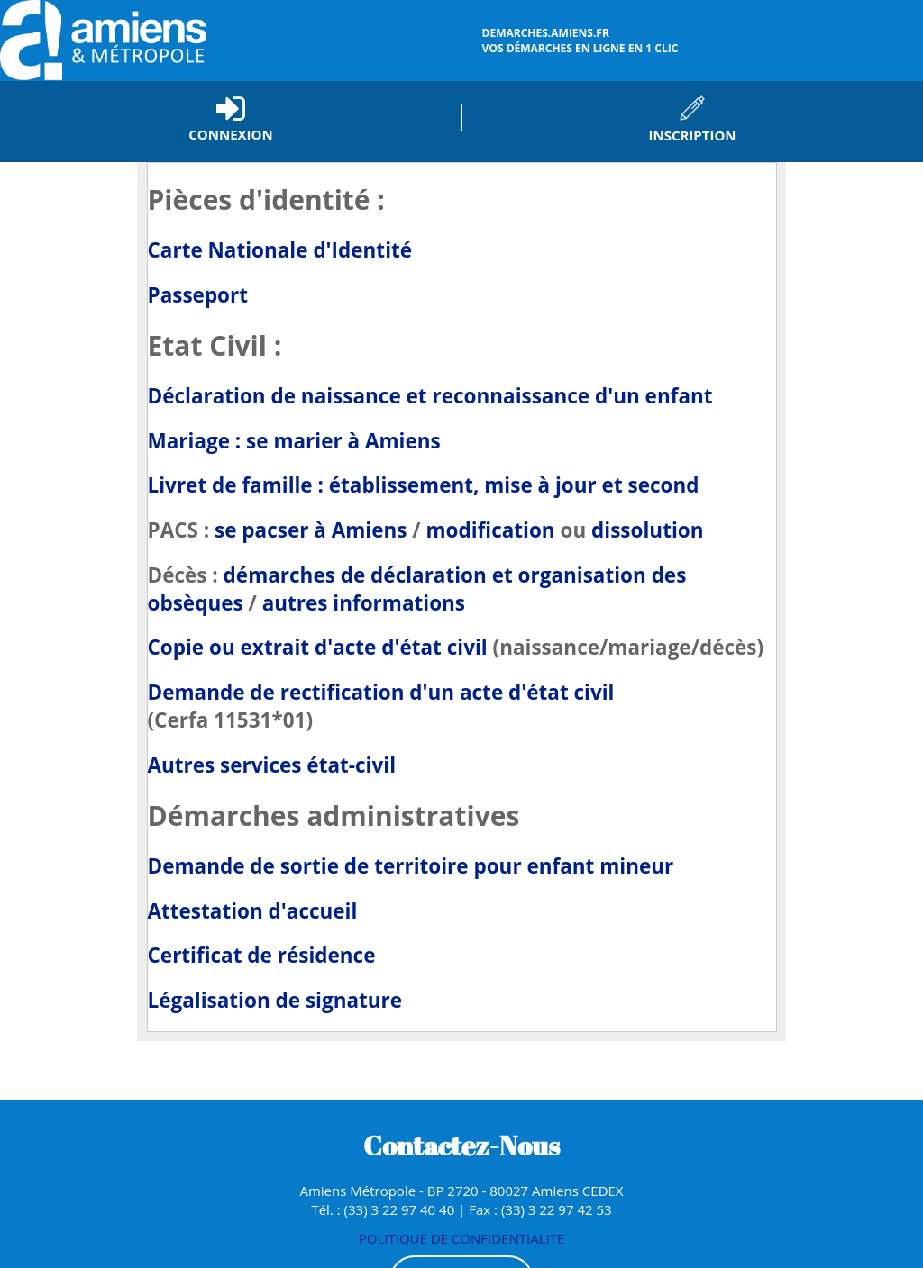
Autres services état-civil (272, 765)
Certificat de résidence (262, 955)
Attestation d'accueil (253, 911)
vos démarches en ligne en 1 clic (700, 40)
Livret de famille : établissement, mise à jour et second (423, 485)
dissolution (647, 530)
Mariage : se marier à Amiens (294, 441)
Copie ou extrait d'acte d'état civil (320, 647)
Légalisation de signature (275, 1000)
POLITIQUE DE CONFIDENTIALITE (462, 1238)
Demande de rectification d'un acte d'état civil (381, 692)
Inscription (692, 135)
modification (489, 530)
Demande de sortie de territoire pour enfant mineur (411, 866)
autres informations (363, 603)
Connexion (230, 134)
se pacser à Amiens (313, 530)
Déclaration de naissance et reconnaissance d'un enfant (430, 396)
